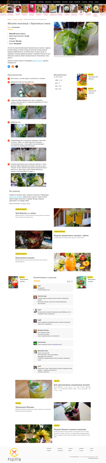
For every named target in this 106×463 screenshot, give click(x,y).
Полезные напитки (17, 14)
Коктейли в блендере (32, 14)
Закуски (65, 2)
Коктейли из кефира (46, 14)
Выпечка (33, 2)
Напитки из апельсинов (3, 14)
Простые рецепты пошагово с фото (14, 454)
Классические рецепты (102, 14)
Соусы (91, 2)
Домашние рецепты (67, 14)
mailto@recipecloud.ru (93, 458)
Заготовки (56, 2)
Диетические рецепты (24, 14)
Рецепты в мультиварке (10, 14)
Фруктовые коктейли (88, 14)
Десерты (48, 2)
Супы (96, 2)
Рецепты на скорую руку (74, 14)
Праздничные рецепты (38, 14)
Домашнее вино (81, 14)
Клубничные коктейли (60, 14)
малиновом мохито (57, 344)
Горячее (41, 2)
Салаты (84, 2)
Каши (71, 2)
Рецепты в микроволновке (53, 14)
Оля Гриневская (16, 27)
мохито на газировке (16, 197)
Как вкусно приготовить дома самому (13, 2)
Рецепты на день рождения (95, 15)
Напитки (77, 2)
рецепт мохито (17, 33)
